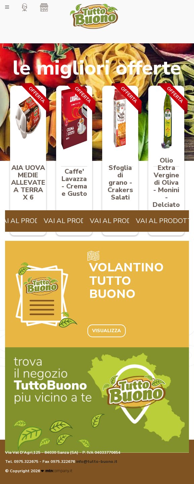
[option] (28, 161)
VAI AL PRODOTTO (74, 220)
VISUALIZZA (106, 330)
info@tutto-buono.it (96, 461)
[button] (25, 7)
